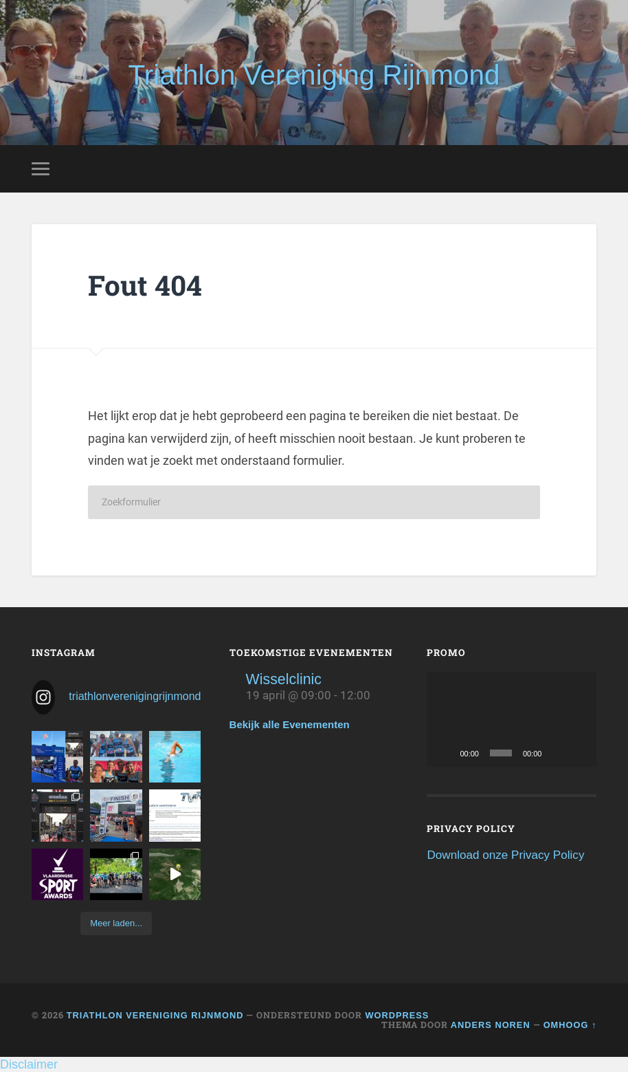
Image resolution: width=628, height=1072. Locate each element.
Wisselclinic (284, 679)
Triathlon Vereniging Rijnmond (314, 75)
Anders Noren (490, 1025)
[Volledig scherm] (578, 753)
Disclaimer (29, 1064)
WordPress (397, 1015)
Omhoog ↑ (570, 1025)
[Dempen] (556, 753)
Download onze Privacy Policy (505, 855)
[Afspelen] (444, 753)
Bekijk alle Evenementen (289, 724)
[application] (511, 719)
